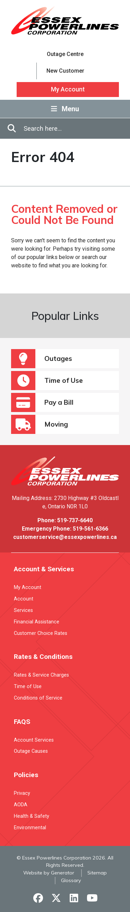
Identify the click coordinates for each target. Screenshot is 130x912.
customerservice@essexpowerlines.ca (65, 537)
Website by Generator (48, 873)
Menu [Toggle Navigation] (65, 109)
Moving (39, 424)
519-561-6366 (90, 528)
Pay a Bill (42, 402)
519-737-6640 (75, 520)
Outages (41, 358)
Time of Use (47, 380)
